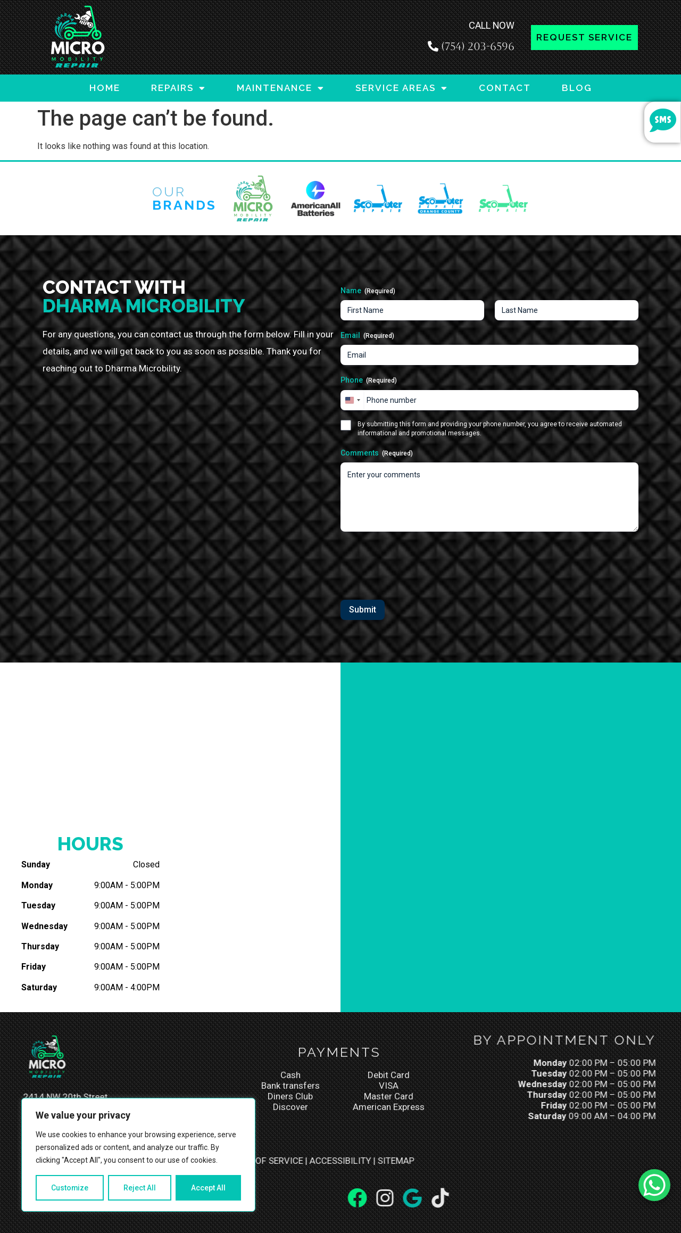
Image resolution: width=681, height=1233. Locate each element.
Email (367, 336)
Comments (376, 453)
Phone (368, 380)
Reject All (140, 1188)
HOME (104, 87)
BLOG (577, 87)
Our (184, 198)
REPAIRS (178, 88)
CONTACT (505, 87)
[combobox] (352, 400)
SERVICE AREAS (401, 88)
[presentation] (421, 562)
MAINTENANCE (281, 88)
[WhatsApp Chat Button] (654, 1185)
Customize (70, 1188)
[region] (138, 1155)
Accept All (208, 1188)
